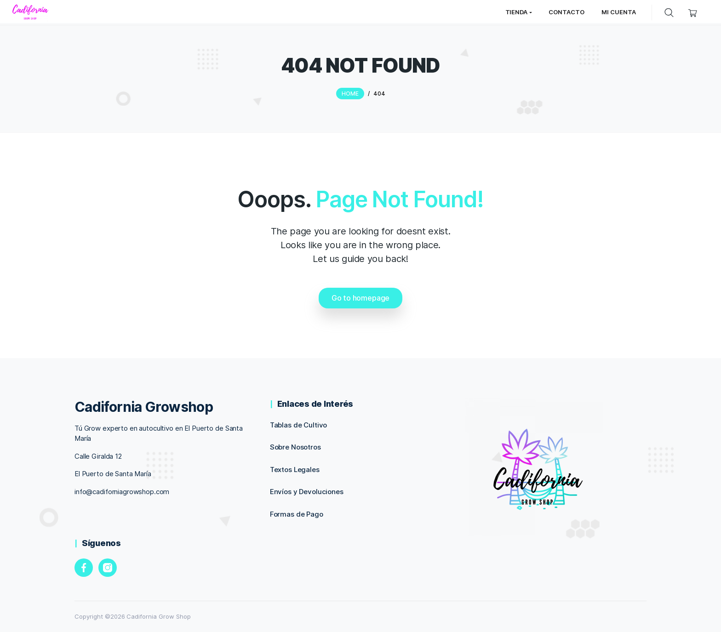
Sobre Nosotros (295, 447)
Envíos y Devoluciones (306, 491)
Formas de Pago (296, 514)
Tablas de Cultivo (298, 425)
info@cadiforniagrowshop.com (121, 491)
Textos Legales (295, 469)
